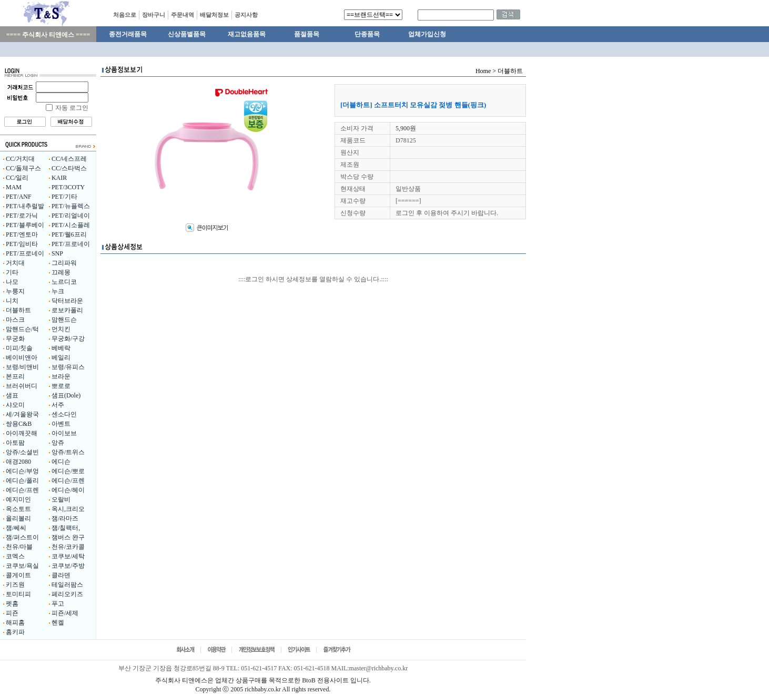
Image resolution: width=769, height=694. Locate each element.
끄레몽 (61, 272)
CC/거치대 (20, 158)
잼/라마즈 (65, 518)
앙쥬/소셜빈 (22, 452)
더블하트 (18, 310)
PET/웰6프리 (69, 234)
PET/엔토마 (22, 234)
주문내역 (182, 15)
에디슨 (61, 461)
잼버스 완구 (68, 537)
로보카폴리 (67, 310)
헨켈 (58, 622)
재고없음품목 (247, 34)
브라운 (61, 376)
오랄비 (61, 499)
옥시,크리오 (68, 509)
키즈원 (15, 584)
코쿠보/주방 (68, 565)
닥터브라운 (67, 300)
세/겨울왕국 (22, 414)
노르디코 (64, 281)
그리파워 (64, 263)
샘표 (12, 395)
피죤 (12, 613)
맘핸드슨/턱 (22, 329)
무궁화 (15, 338)
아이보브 (64, 433)
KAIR (59, 177)
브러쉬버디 (21, 386)
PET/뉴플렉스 (71, 206)
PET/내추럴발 (25, 206)
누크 (58, 291)
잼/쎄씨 (16, 528)
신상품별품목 (187, 34)
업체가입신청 (427, 34)
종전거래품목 (128, 34)
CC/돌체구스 (23, 168)
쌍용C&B (19, 423)
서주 (58, 405)
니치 (12, 300)
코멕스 (15, 556)
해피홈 (15, 622)
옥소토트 (18, 509)
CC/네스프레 (69, 158)
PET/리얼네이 (71, 215)
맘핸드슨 (64, 319)
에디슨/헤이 (68, 490)
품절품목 (306, 34)
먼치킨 (61, 329)
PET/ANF (19, 196)
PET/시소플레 (71, 225)
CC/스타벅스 (69, 168)
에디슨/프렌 (68, 480)
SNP (57, 253)
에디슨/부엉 (22, 471)
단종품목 (367, 34)
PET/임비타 (22, 244)
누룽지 (15, 291)
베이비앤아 (21, 357)
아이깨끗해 (21, 433)
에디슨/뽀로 (68, 471)
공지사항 (246, 15)
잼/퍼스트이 (22, 537)
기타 (12, 272)
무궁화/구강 (68, 338)
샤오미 (15, 405)
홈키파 (15, 632)
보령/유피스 (68, 367)
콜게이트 (18, 575)
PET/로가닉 (22, 215)
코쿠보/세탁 (68, 556)
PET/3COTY (68, 187)
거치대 (15, 263)
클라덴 (61, 575)
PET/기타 (64, 196)
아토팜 (15, 442)
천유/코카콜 (68, 546)
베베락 (61, 348)
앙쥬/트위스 (68, 452)
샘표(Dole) (66, 395)
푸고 (58, 603)
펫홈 (12, 603)
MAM (14, 187)
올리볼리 (18, 518)
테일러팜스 (67, 584)
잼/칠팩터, (66, 528)
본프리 (15, 376)
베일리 (61, 357)
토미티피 (18, 594)
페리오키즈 (67, 594)
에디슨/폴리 (22, 480)
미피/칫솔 (19, 348)
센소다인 (64, 414)
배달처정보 (214, 15)
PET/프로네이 (71, 244)
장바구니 (153, 15)
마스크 (15, 319)
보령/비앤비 (22, 367)
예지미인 (18, 499)
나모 (12, 281)
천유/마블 (19, 546)
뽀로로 (61, 386)
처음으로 (124, 15)
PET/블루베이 (25, 225)
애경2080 (18, 461)
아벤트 (61, 423)
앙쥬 (58, 442)
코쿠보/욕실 (22, 565)
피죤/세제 (65, 613)
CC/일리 (17, 177)
